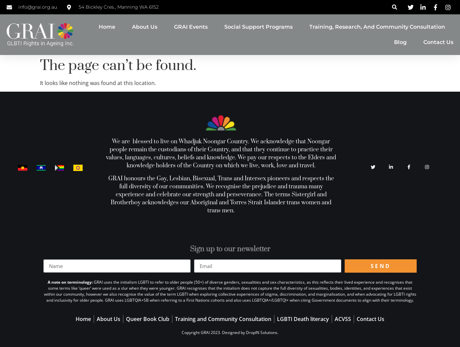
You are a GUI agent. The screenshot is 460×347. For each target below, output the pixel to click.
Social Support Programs (258, 27)
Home (107, 27)
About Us (144, 27)
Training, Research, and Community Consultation (377, 27)
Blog (400, 42)
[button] (394, 7)
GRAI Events (191, 27)
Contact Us (438, 42)
